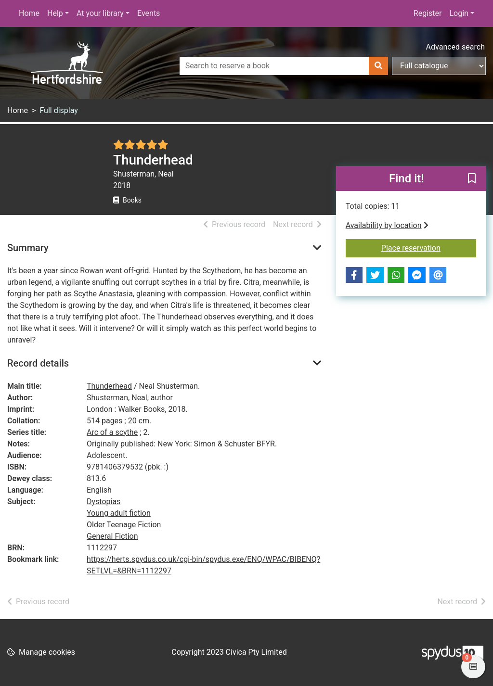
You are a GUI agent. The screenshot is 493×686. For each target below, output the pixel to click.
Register (428, 13)
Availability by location (387, 225)
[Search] (378, 66)
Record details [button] (38, 363)
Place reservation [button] (428, 247)
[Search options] (439, 66)
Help (55, 13)
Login (458, 13)
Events (148, 13)
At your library (100, 13)
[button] (471, 179)
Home (29, 13)
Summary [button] (28, 248)
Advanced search (455, 46)
